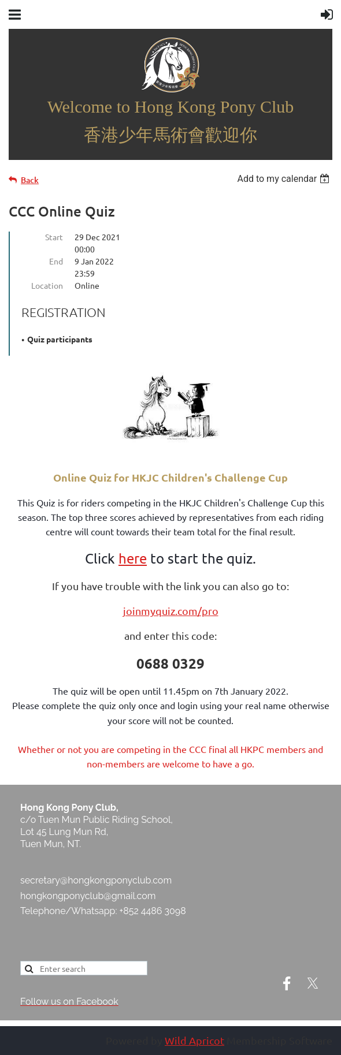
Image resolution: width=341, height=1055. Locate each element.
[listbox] (284, 179)
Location (47, 285)
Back (30, 179)
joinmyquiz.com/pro (170, 611)
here (132, 558)
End (56, 261)
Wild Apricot (194, 1040)
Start (54, 237)
